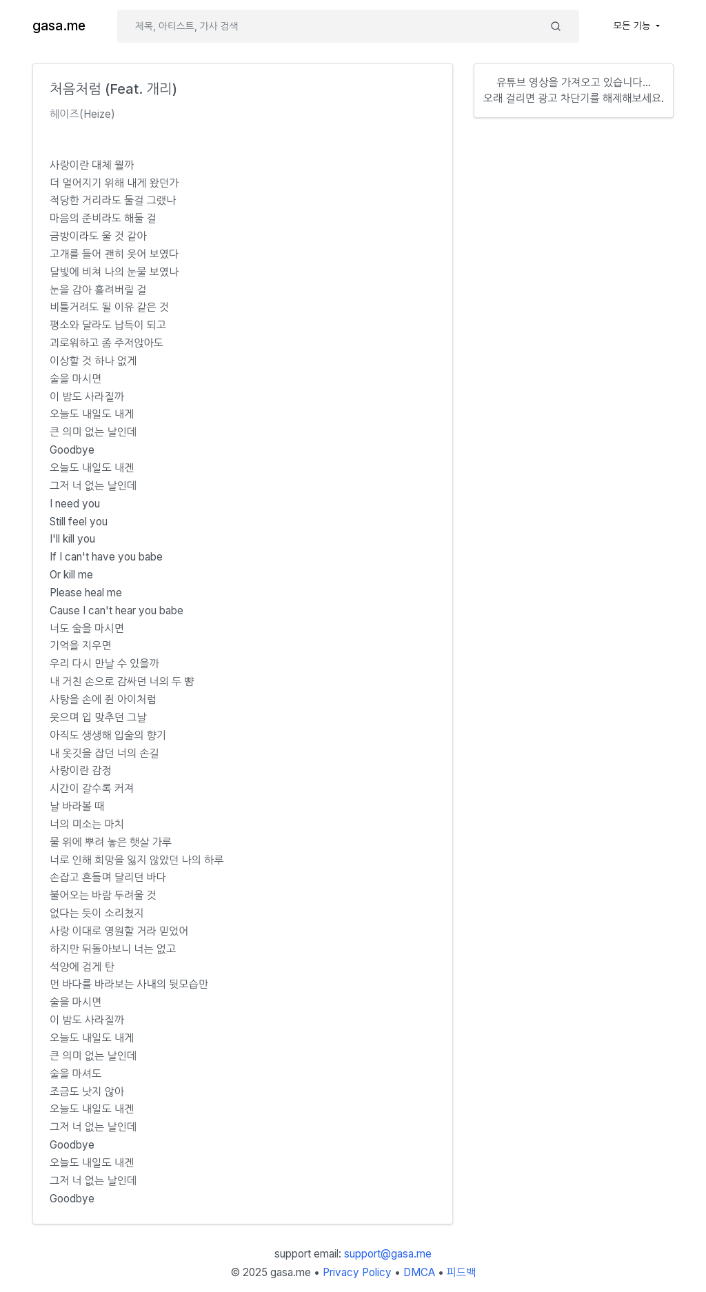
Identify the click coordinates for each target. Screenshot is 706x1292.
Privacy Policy (357, 1272)
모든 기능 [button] (634, 25)
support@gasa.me (388, 1253)
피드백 (461, 1272)
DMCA (419, 1272)
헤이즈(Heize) (82, 114)
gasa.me (58, 26)
